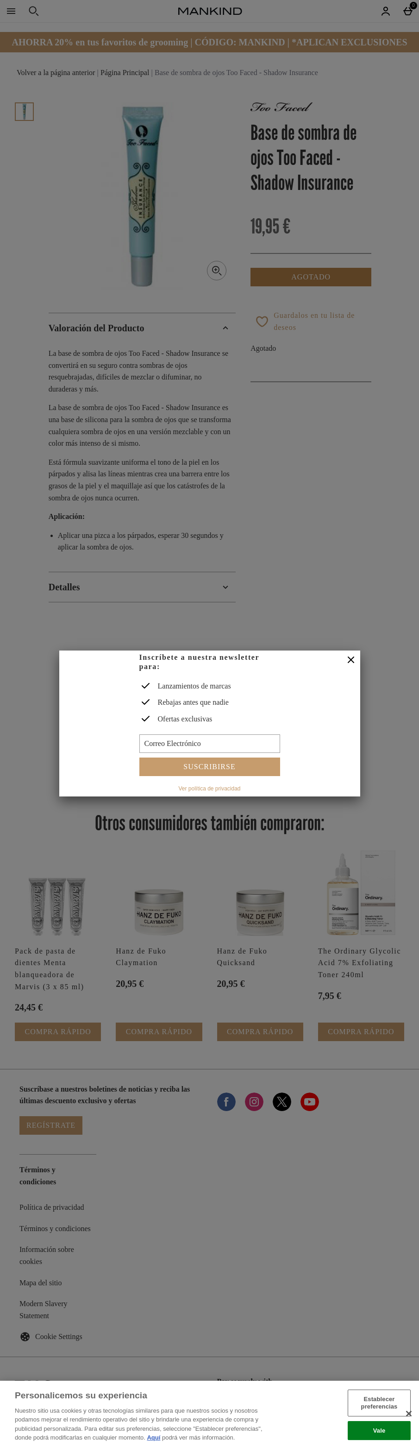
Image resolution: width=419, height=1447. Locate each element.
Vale (379, 1430)
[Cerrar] (351, 660)
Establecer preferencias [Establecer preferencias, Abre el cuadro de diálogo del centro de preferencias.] (379, 1403)
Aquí (153, 1437)
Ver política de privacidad (209, 788)
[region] (209, 1414)
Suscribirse (209, 767)
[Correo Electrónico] (209, 743)
